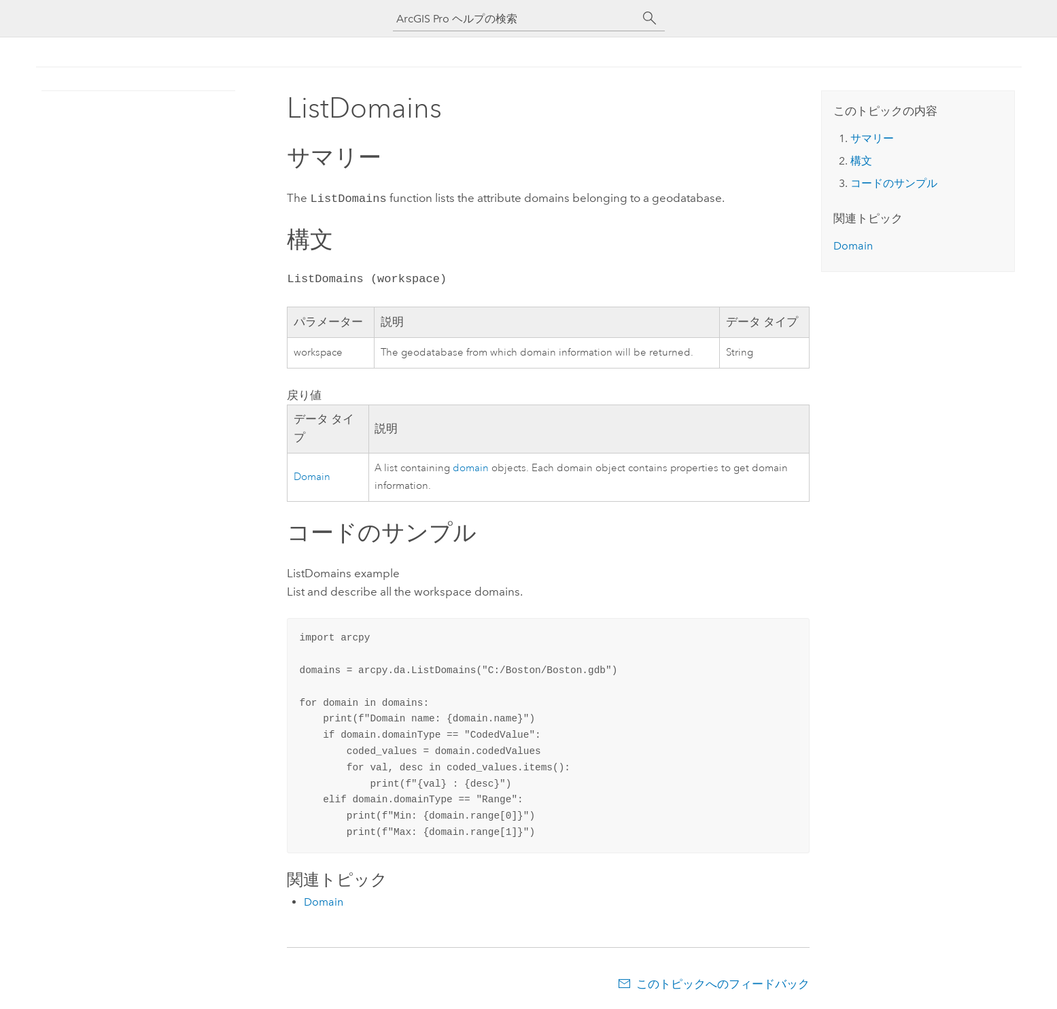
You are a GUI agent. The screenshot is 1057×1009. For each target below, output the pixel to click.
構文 (861, 160)
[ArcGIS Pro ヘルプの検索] (515, 19)
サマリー (872, 138)
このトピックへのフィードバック (723, 982)
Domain (312, 475)
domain (471, 466)
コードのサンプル (893, 183)
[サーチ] (650, 18)
